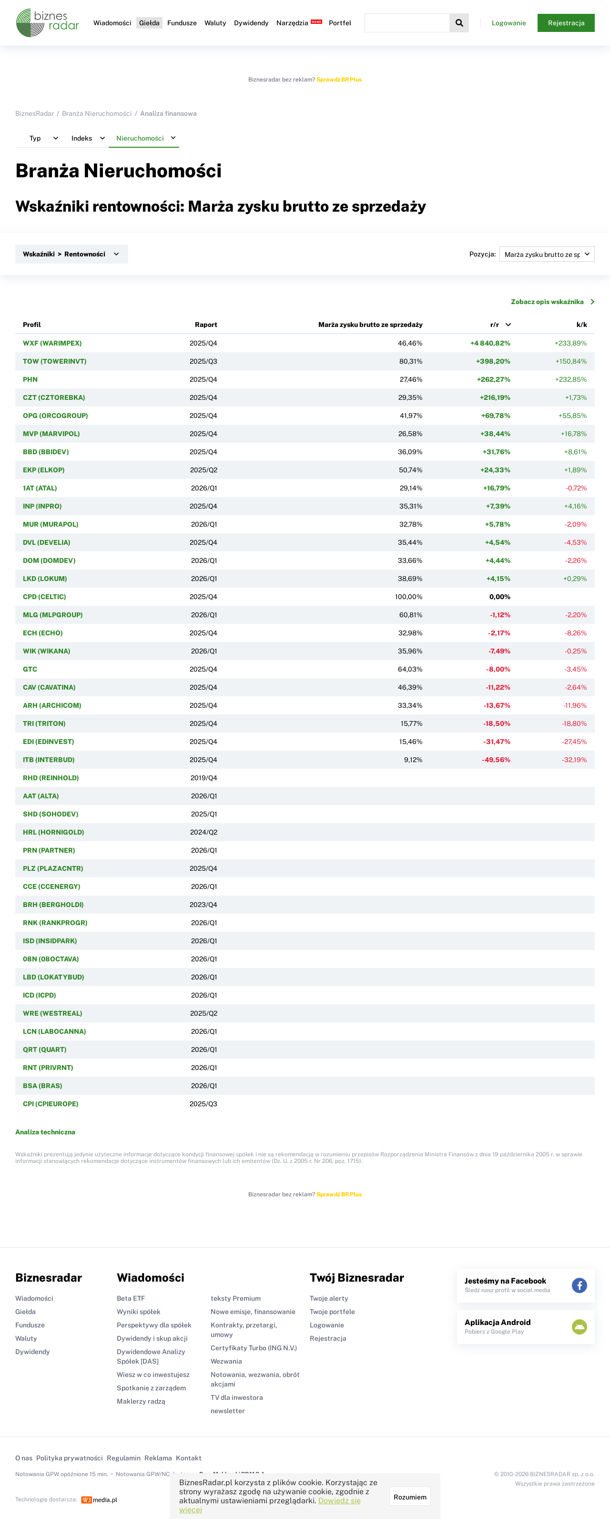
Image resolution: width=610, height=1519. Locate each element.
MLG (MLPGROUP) (53, 615)
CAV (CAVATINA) (49, 687)
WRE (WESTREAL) (52, 1013)
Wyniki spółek (139, 1311)
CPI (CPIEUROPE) (51, 1104)
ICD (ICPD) (39, 995)
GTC (30, 669)
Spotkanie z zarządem (151, 1388)
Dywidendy (251, 23)
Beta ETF (131, 1298)
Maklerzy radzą (141, 1401)
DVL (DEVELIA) (47, 542)
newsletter (228, 1411)
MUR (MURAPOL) (51, 524)
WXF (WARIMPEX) (52, 343)
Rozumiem (410, 1497)
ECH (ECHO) (43, 633)
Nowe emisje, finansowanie (253, 1311)
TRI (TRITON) (44, 723)
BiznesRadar (34, 113)
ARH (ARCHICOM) (52, 705)
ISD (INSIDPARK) (50, 941)
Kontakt (189, 1458)
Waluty (215, 23)
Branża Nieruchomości (97, 113)
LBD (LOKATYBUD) (53, 977)
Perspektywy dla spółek (154, 1325)
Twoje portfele (332, 1311)
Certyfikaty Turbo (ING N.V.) (254, 1348)
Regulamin (124, 1458)
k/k (582, 324)
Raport (206, 324)
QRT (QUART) (45, 1049)
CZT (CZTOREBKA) (54, 397)
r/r (494, 324)
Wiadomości (112, 23)
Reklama (158, 1458)
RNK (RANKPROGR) (55, 923)
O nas (23, 1458)
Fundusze (182, 23)
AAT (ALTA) (41, 796)
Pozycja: (532, 254)
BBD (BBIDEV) (46, 452)
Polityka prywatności (69, 1458)
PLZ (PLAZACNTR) (53, 868)
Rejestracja (566, 23)
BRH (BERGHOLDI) (53, 904)
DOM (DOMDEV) (49, 560)
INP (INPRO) (42, 506)
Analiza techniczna (45, 1132)
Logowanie (509, 23)
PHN (30, 379)
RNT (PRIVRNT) (48, 1067)
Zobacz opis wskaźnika (553, 302)
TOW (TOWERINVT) (55, 361)
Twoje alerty (329, 1298)
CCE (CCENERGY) (52, 886)
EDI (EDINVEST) (48, 741)
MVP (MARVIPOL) (51, 434)
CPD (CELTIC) (44, 597)
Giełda (149, 23)
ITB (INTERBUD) (49, 760)
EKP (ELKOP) (44, 470)
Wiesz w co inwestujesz (153, 1374)
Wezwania (226, 1361)
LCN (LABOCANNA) (54, 1031)
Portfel (340, 23)
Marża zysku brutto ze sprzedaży (370, 324)
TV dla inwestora (237, 1397)
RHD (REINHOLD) (51, 778)
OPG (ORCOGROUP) (55, 415)
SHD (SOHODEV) (51, 814)
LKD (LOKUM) (45, 578)
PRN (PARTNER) (49, 850)
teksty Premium (236, 1298)
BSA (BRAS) (42, 1086)
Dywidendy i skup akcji (152, 1338)
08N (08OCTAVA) (51, 959)
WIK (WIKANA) (47, 651)
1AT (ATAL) (40, 488)
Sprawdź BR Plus (339, 79)
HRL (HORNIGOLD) (53, 832)
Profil (32, 324)
